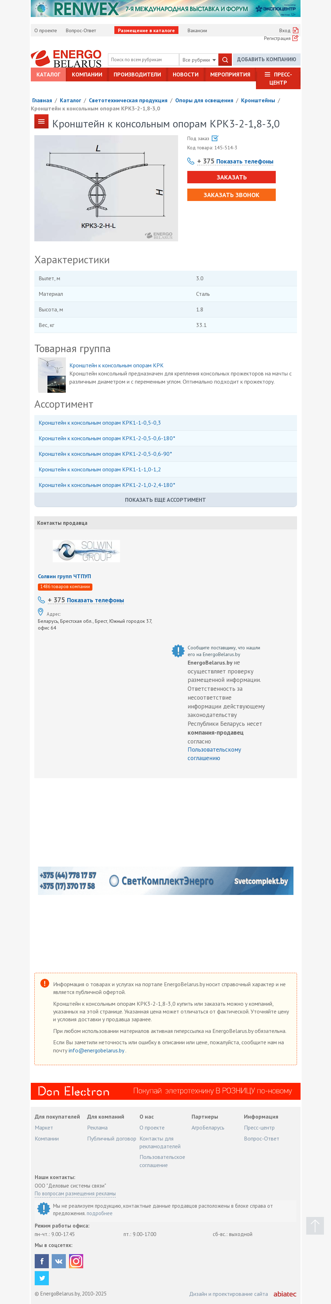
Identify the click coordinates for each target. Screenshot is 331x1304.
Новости (186, 74)
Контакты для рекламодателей (160, 1142)
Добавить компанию (266, 59)
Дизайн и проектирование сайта (228, 1293)
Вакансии (197, 30)
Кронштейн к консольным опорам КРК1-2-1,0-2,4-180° (107, 484)
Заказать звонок (231, 195)
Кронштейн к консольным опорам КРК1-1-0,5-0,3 (100, 422)
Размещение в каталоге (146, 30)
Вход (285, 30)
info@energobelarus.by (97, 1050)
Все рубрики (199, 60)
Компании (87, 74)
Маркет (44, 1127)
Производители (137, 74)
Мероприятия (230, 74)
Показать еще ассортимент (165, 499)
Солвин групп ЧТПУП (64, 576)
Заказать (232, 177)
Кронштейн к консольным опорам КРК (116, 365)
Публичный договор (111, 1138)
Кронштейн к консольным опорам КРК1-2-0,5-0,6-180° (107, 438)
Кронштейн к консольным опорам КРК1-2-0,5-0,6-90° (105, 453)
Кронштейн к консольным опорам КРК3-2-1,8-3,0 (95, 108)
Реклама (97, 1127)
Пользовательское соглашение (162, 1160)
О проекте (45, 30)
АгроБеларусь (208, 1127)
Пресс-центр (280, 78)
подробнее (100, 1213)
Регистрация (277, 38)
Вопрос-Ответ (81, 30)
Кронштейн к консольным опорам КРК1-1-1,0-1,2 (100, 469)
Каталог (48, 74)
